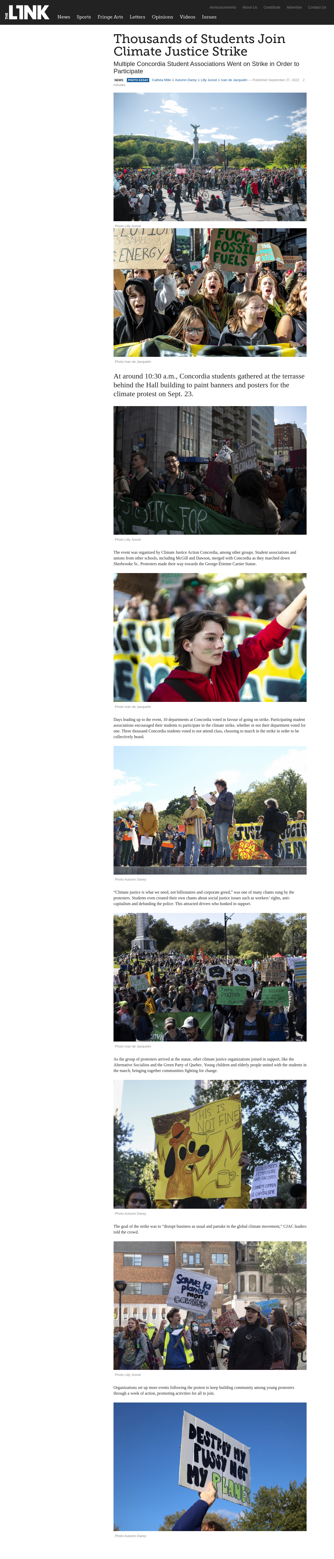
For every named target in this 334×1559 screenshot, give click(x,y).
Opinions (162, 17)
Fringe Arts (110, 17)
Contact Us (317, 7)
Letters (137, 17)
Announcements (223, 7)
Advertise (294, 7)
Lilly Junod (209, 80)
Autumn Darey (185, 80)
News (63, 17)
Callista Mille (161, 80)
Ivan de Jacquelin (234, 80)
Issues (209, 17)
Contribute (272, 7)
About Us (250, 7)
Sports (84, 17)
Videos (187, 17)
